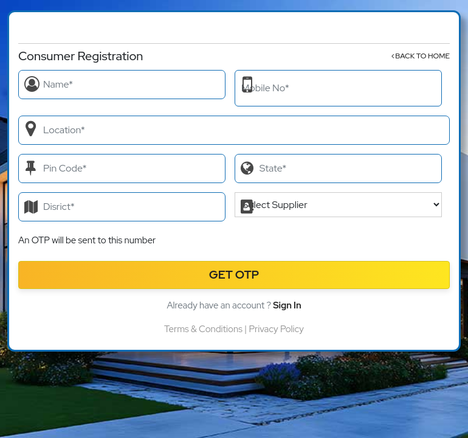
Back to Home (420, 55)
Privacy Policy (276, 329)
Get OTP (234, 274)
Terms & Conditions (203, 329)
